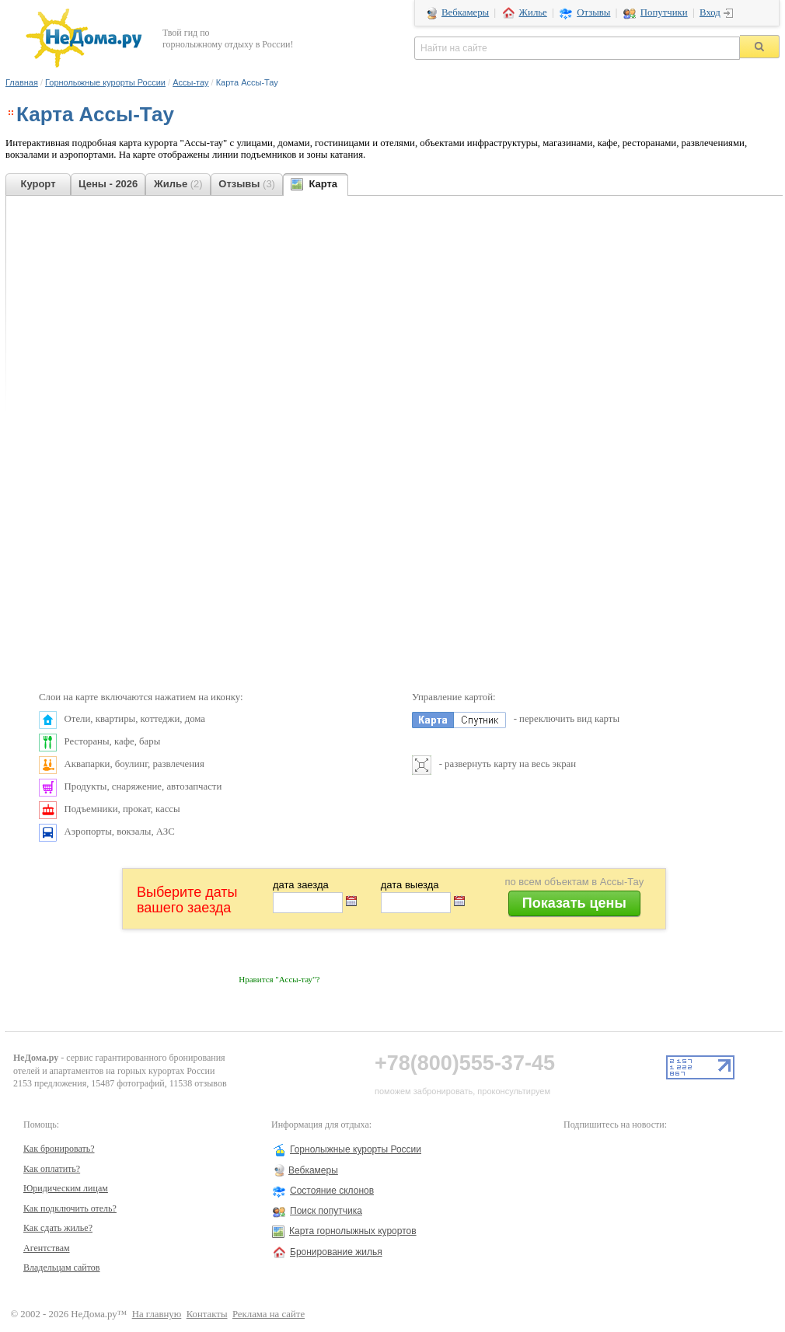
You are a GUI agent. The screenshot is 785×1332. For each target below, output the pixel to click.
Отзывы (593, 12)
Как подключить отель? (70, 1208)
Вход (710, 12)
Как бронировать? (59, 1148)
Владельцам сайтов (61, 1267)
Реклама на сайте (268, 1314)
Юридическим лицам (65, 1188)
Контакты (207, 1314)
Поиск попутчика (326, 1210)
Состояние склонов (332, 1190)
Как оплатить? (51, 1168)
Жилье (533, 12)
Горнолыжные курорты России (105, 82)
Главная (21, 82)
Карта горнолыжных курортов (353, 1231)
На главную (157, 1314)
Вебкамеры (465, 12)
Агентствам (46, 1248)
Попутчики (664, 12)
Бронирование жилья (336, 1252)
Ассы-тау (190, 82)
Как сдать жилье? (57, 1227)
